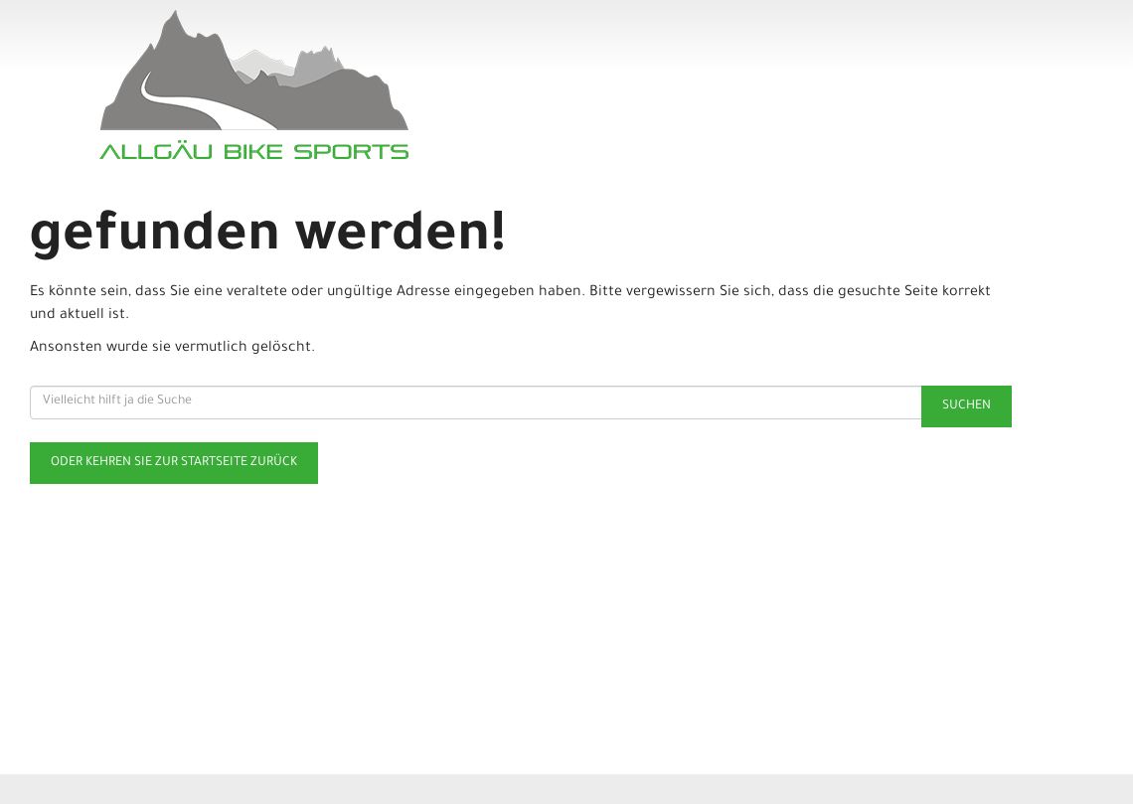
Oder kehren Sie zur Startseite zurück (174, 463)
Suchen (966, 406)
